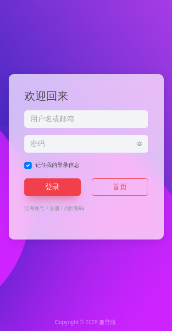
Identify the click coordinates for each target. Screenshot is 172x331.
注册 (55, 208)
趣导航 (107, 322)
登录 (52, 187)
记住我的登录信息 (57, 165)
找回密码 (74, 208)
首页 (119, 187)
